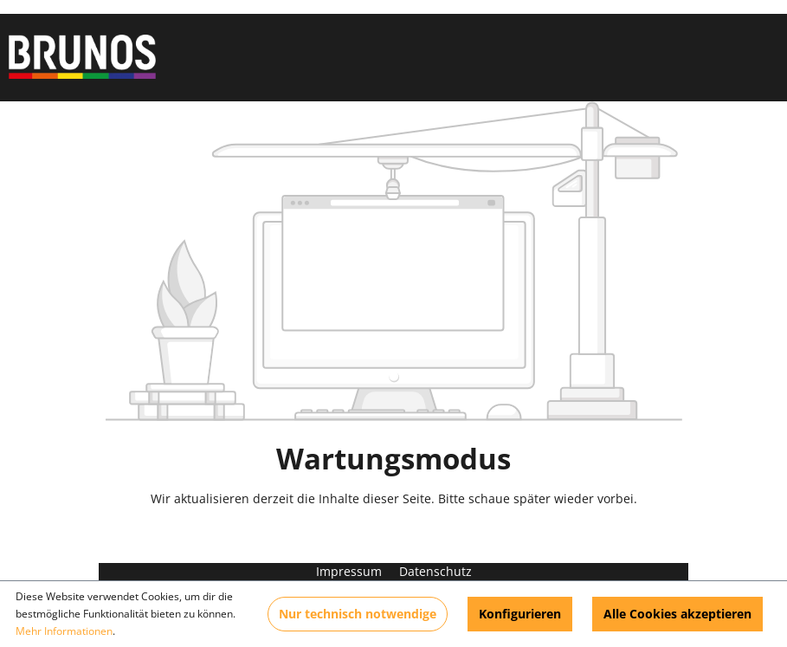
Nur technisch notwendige (357, 613)
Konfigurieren (520, 613)
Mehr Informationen (64, 631)
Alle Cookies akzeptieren (677, 613)
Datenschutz (435, 571)
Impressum (350, 571)
